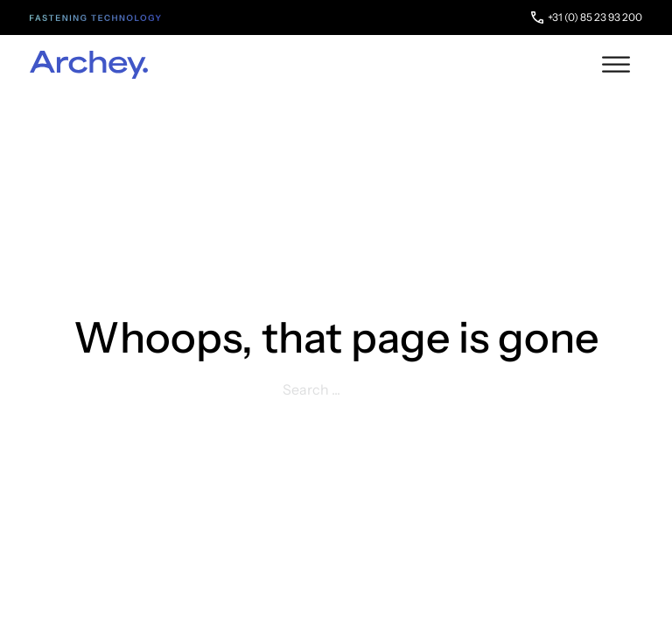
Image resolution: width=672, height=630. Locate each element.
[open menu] (616, 65)
